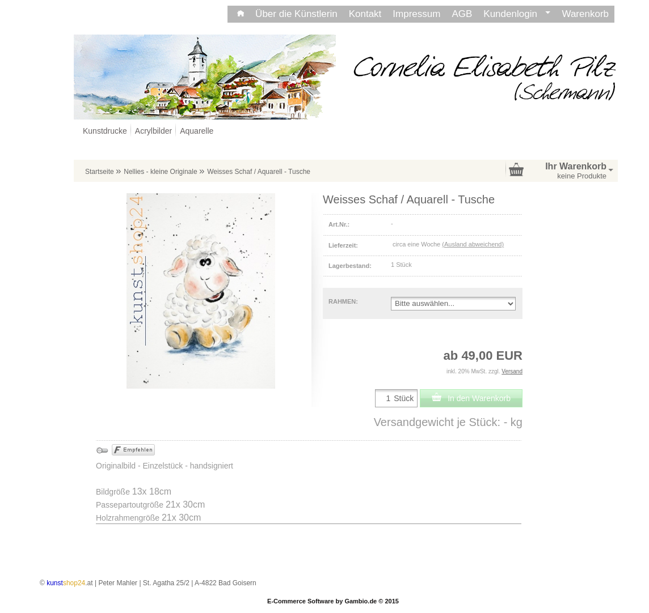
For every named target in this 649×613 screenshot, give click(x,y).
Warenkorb (585, 13)
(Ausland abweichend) (473, 244)
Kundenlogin (516, 13)
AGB (462, 13)
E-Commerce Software (300, 601)
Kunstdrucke (105, 130)
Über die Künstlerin (296, 13)
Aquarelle (196, 130)
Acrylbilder (153, 130)
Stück (404, 398)
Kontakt (365, 13)
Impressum (416, 13)
